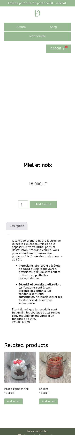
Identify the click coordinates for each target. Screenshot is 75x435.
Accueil (21, 27)
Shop (53, 27)
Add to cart (43, 176)
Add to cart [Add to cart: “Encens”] (48, 373)
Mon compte (37, 36)
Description (17, 197)
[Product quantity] (23, 176)
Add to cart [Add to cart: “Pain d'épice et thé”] (13, 373)
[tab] (16, 198)
